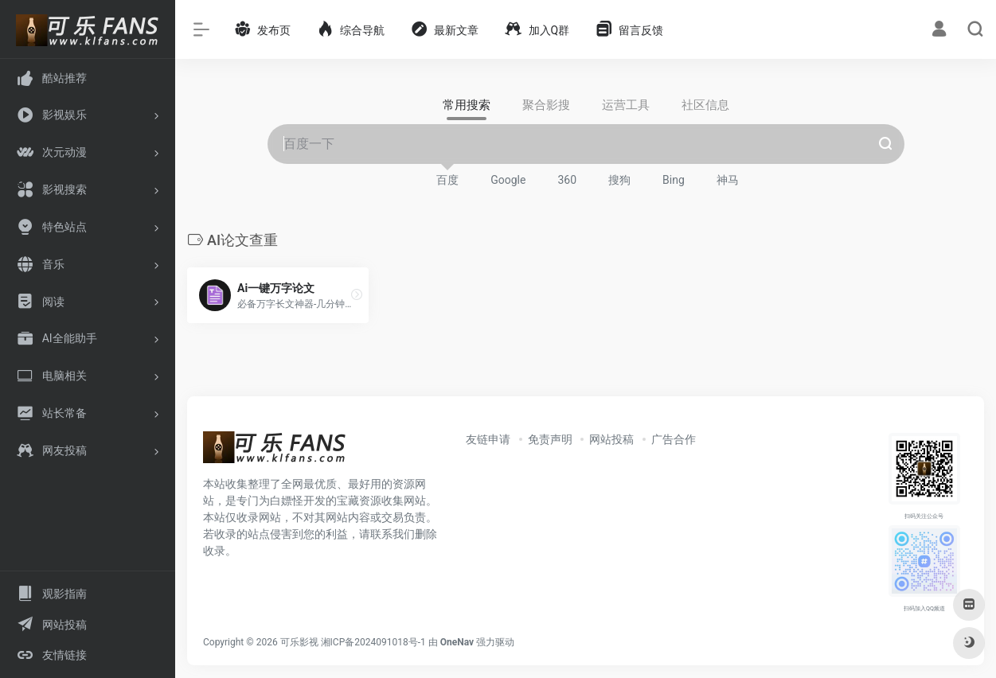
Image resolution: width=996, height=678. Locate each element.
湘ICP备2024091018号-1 (373, 642)
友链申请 (488, 439)
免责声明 (550, 439)
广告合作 (673, 439)
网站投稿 (611, 439)
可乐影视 (299, 642)
